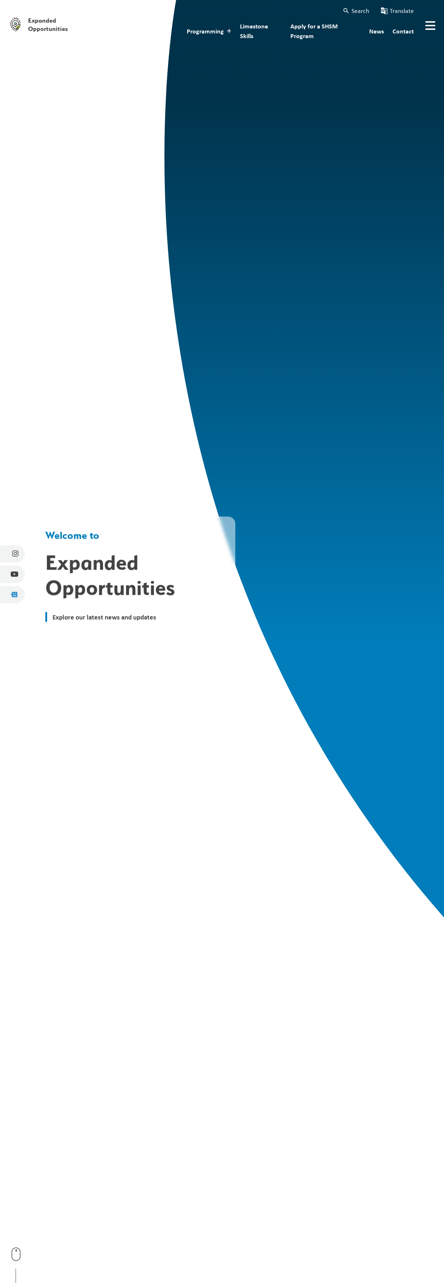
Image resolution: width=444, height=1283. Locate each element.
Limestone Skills (254, 31)
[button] (356, 10)
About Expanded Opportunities (118, 31)
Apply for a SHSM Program (314, 31)
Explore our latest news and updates (104, 616)
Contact (403, 31)
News (376, 31)
